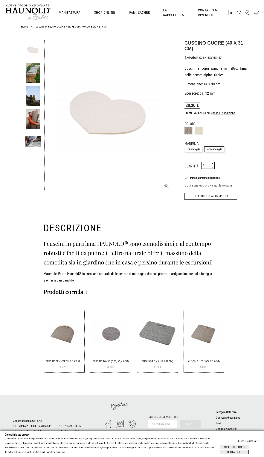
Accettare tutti (234, 446)
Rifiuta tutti (234, 451)
